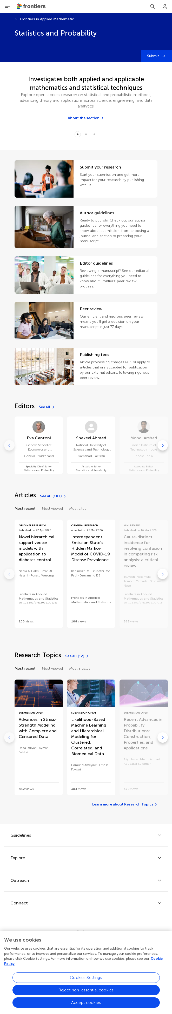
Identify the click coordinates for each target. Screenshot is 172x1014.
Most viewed (52, 508)
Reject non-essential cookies (86, 993)
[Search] (152, 6)
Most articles (79, 668)
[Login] (165, 6)
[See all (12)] (77, 656)
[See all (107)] (53, 496)
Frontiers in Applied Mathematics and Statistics (48, 19)
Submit (153, 56)
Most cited (78, 508)
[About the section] (86, 118)
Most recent (25, 508)
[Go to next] (162, 445)
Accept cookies (86, 1006)
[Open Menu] (7, 6)
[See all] (47, 407)
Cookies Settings (86, 981)
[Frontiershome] (32, 6)
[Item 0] (78, 134)
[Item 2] (94, 134)
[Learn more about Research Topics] (124, 804)
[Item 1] (86, 134)
